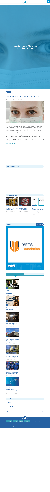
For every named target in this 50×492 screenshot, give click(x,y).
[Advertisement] (25, 155)
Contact (15, 423)
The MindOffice (41, 428)
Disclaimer (27, 423)
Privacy (21, 423)
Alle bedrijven (40, 224)
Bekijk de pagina (11, 266)
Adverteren (9, 423)
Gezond (9, 92)
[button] (18, 269)
